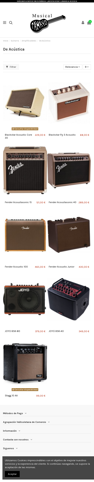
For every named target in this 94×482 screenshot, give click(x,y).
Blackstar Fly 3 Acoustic (62, 134)
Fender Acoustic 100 (16, 266)
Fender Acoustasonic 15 (18, 202)
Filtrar (11, 66)
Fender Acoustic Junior (61, 266)
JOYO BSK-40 (56, 331)
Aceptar (12, 474)
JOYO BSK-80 (12, 331)
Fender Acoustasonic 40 (62, 202)
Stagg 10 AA (11, 395)
